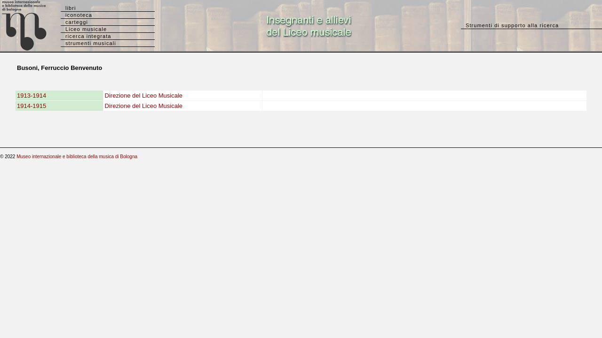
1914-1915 (31, 105)
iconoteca (78, 15)
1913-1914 (31, 95)
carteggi (76, 22)
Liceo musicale (86, 29)
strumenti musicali (90, 43)
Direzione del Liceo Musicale (143, 95)
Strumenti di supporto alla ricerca (512, 25)
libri (70, 8)
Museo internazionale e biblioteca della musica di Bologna (76, 156)
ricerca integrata (88, 36)
